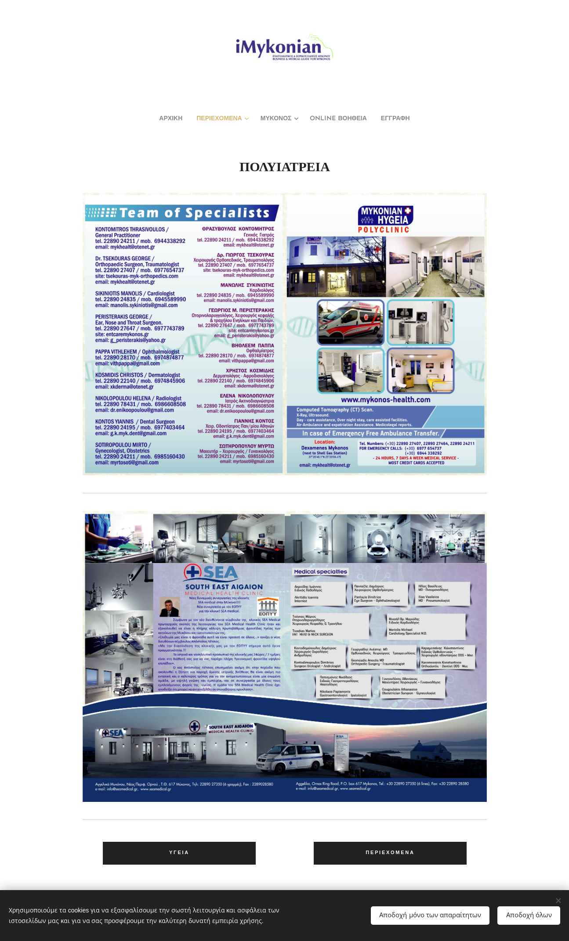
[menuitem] (158, 119)
